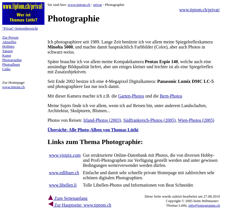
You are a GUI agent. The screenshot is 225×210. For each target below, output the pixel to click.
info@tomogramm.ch (204, 205)
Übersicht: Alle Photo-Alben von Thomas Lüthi (93, 129)
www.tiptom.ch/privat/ (199, 9)
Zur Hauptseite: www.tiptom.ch (82, 205)
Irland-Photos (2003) (102, 120)
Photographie (12, 60)
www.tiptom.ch (13, 87)
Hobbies (8, 46)
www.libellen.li (63, 185)
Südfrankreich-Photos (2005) (149, 120)
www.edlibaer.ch (64, 172)
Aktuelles (9, 42)
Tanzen (7, 51)
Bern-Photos (171, 96)
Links (6, 69)
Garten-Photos (131, 96)
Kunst (6, 55)
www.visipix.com (65, 155)
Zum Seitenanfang (67, 198)
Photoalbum (11, 64)
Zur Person (10, 37)
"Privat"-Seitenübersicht (20, 28)
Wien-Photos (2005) (196, 120)
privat (97, 5)
